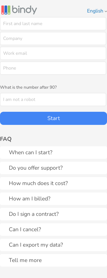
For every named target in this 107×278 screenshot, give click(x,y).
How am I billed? (30, 198)
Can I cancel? (25, 229)
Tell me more (25, 260)
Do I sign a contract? (34, 214)
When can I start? (31, 152)
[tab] (53, 152)
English (97, 10)
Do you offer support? (36, 168)
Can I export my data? (36, 245)
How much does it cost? (38, 183)
